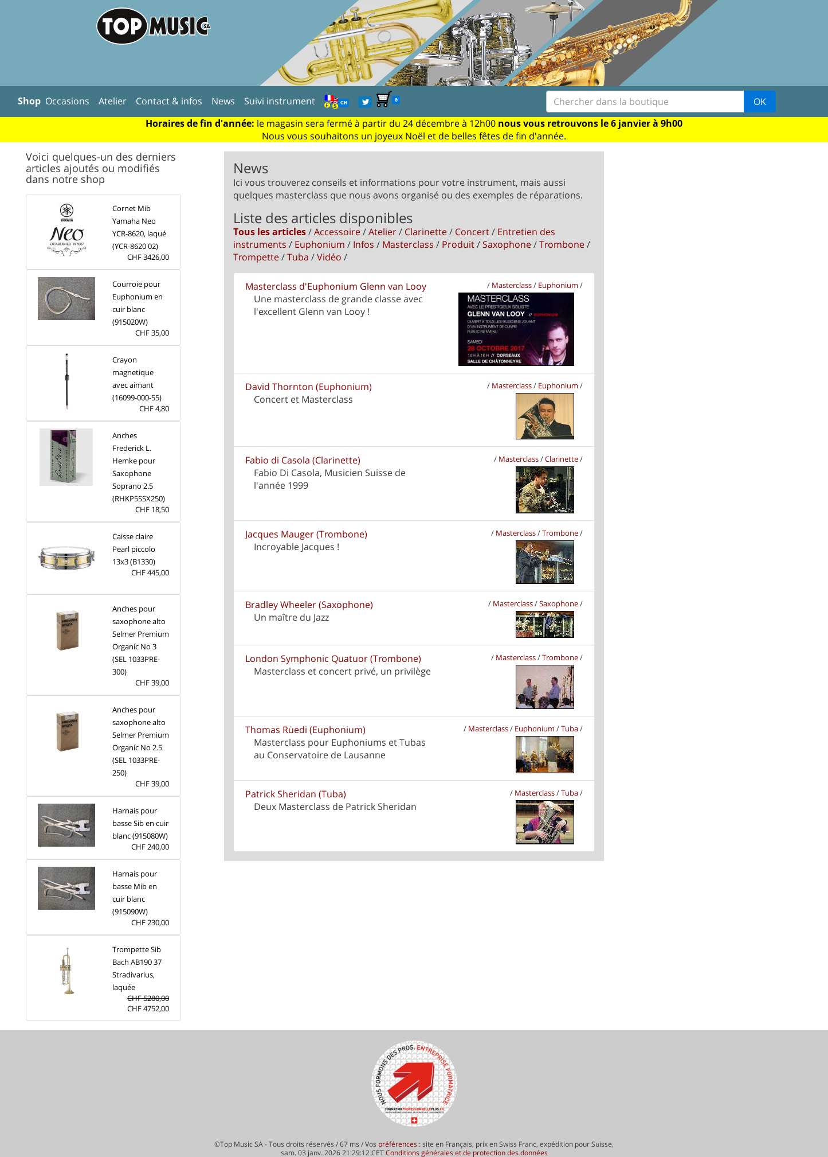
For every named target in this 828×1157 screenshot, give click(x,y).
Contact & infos (169, 101)
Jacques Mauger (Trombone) (306, 534)
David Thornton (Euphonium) (308, 386)
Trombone (561, 244)
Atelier (113, 101)
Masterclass (408, 244)
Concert (472, 231)
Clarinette (426, 231)
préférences (397, 1144)
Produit (458, 244)
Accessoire (337, 231)
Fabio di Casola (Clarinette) (302, 460)
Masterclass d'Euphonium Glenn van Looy (335, 286)
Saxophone (506, 244)
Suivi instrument (279, 101)
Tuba (298, 257)
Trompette (256, 257)
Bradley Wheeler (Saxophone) (309, 604)
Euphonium (320, 244)
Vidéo (329, 257)
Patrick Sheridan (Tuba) (295, 794)
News (223, 101)
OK (760, 101)
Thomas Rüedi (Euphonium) (305, 729)
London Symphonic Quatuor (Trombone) (333, 658)
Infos (363, 244)
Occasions (67, 101)
